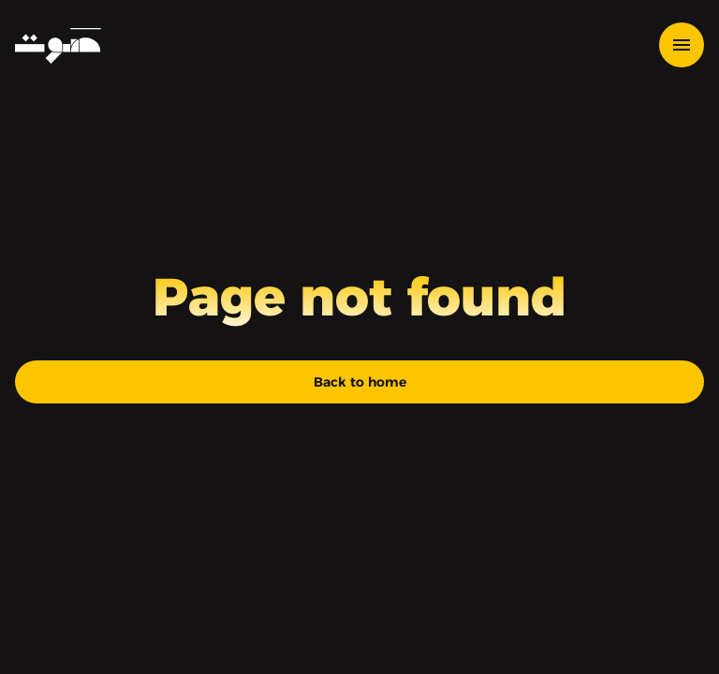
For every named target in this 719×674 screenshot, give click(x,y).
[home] (58, 44)
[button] (681, 44)
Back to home (360, 382)
